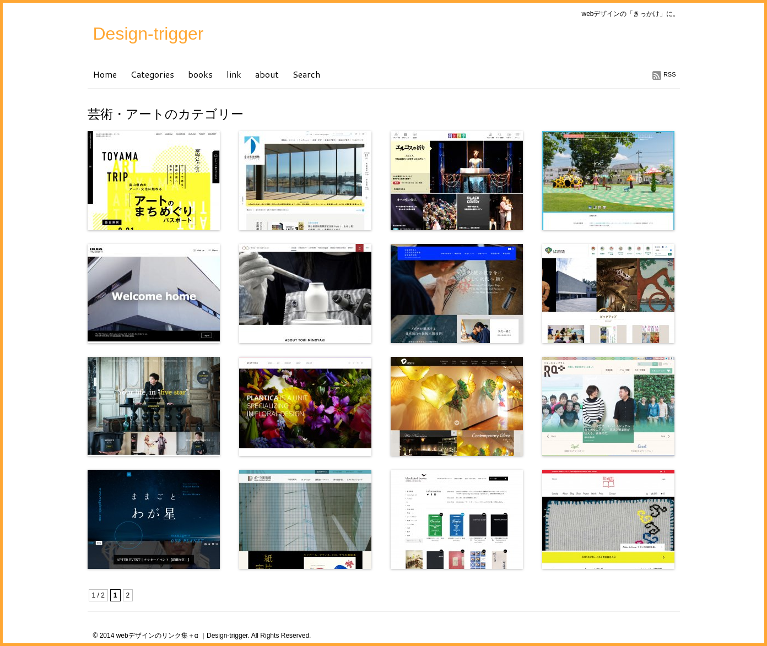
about (267, 74)
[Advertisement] (216, 587)
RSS (669, 74)
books (200, 74)
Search (306, 74)
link (233, 74)
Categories (152, 74)
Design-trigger (148, 34)
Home (105, 74)
